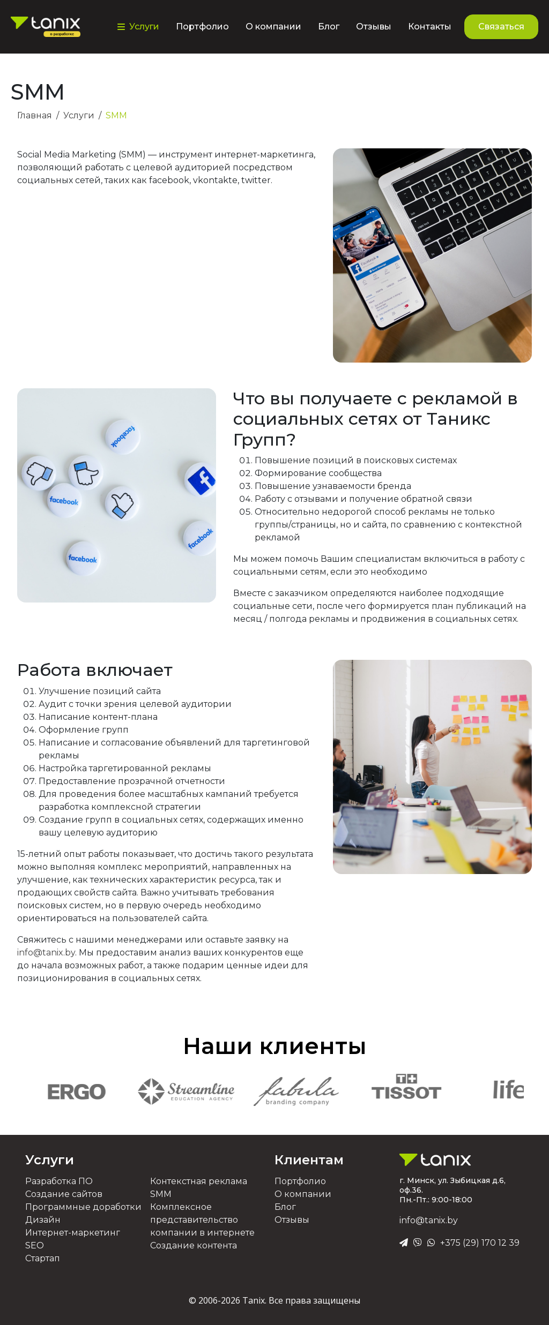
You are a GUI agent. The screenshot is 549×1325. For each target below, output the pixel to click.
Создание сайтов (63, 1194)
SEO (34, 1245)
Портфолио (202, 26)
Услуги (49, 1160)
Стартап (42, 1258)
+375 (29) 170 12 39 (480, 1243)
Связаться (501, 26)
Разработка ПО (59, 1181)
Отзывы (373, 26)
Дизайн (43, 1220)
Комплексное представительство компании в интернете (202, 1220)
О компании (273, 26)
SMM (161, 1194)
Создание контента (193, 1245)
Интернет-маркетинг (72, 1233)
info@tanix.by (46, 952)
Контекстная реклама (198, 1181)
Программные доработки (83, 1207)
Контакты (429, 26)
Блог (328, 26)
